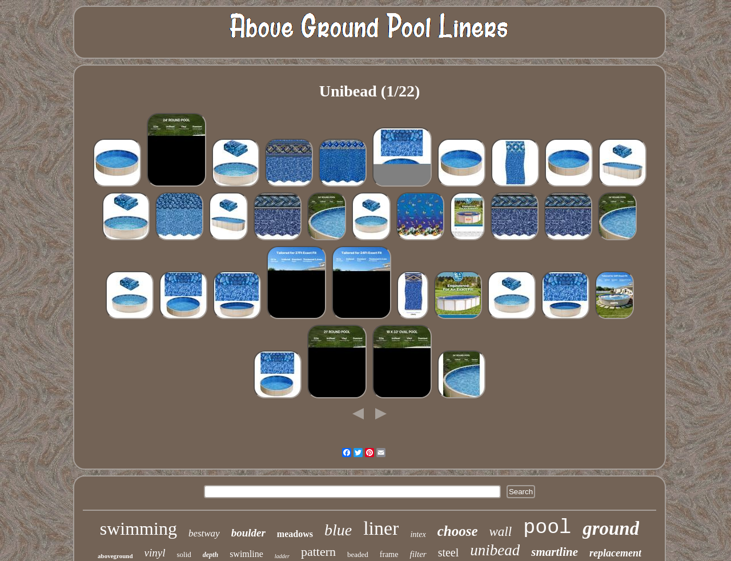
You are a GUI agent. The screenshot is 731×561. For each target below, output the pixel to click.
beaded (357, 554)
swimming (138, 528)
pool (547, 527)
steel (448, 552)
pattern (318, 551)
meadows (295, 534)
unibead (495, 550)
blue (338, 530)
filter (417, 554)
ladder (282, 556)
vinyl (155, 553)
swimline (246, 554)
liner (381, 528)
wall (500, 531)
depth (210, 555)
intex (417, 534)
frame (389, 554)
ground (611, 528)
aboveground (115, 555)
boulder (248, 533)
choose (457, 531)
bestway (204, 533)
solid (184, 554)
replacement (615, 553)
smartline (554, 552)
